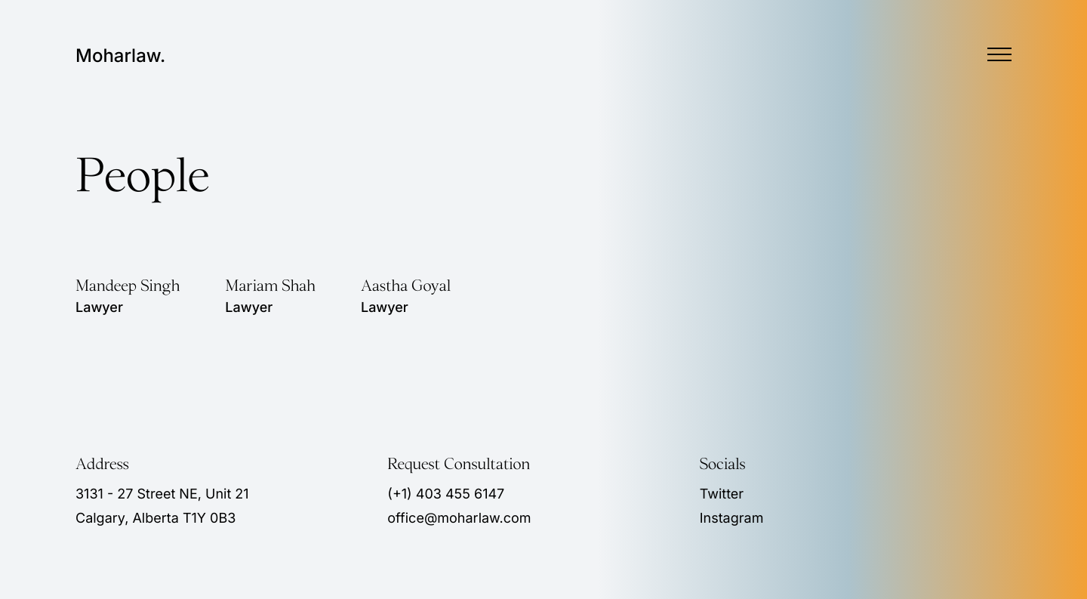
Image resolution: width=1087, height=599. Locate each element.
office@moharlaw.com (459, 518)
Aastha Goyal (406, 287)
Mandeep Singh (127, 287)
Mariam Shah (270, 287)
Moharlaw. (120, 55)
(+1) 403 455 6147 (445, 494)
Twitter (722, 494)
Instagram (732, 518)
